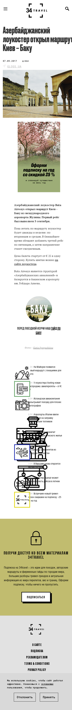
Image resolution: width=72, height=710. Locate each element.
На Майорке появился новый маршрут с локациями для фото (44, 370)
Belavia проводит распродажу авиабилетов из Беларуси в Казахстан (42, 449)
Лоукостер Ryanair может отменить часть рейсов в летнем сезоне (44, 481)
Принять (49, 697)
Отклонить (25, 697)
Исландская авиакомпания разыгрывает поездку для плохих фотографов (44, 402)
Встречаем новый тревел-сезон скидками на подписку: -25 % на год (44, 497)
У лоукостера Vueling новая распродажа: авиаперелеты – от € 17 (45, 386)
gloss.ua (14, 66)
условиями (47, 684)
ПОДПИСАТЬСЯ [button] (36, 597)
